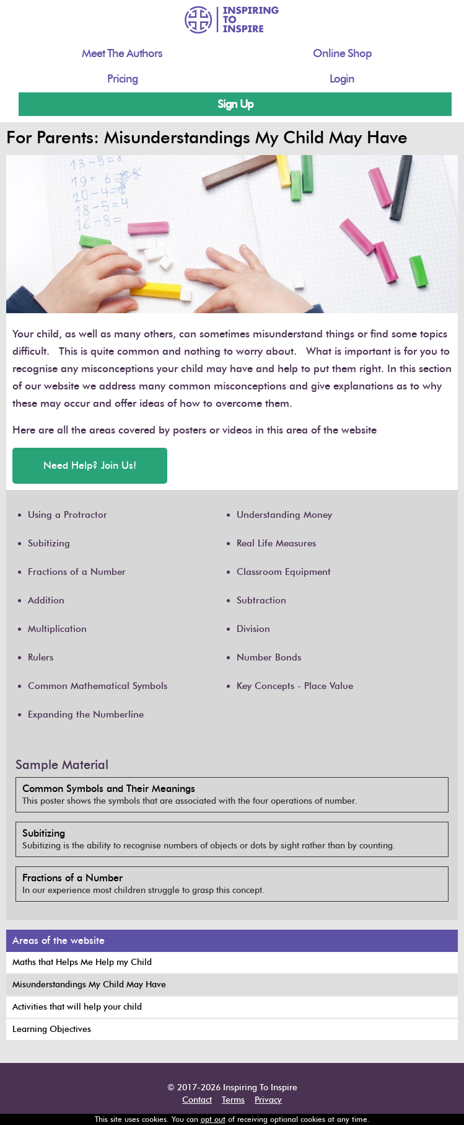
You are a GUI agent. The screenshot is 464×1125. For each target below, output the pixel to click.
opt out (213, 1119)
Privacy (268, 1100)
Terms (233, 1100)
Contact (197, 1100)
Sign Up (235, 104)
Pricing (122, 79)
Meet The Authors (122, 53)
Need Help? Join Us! (89, 465)
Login (342, 79)
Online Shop (342, 53)
